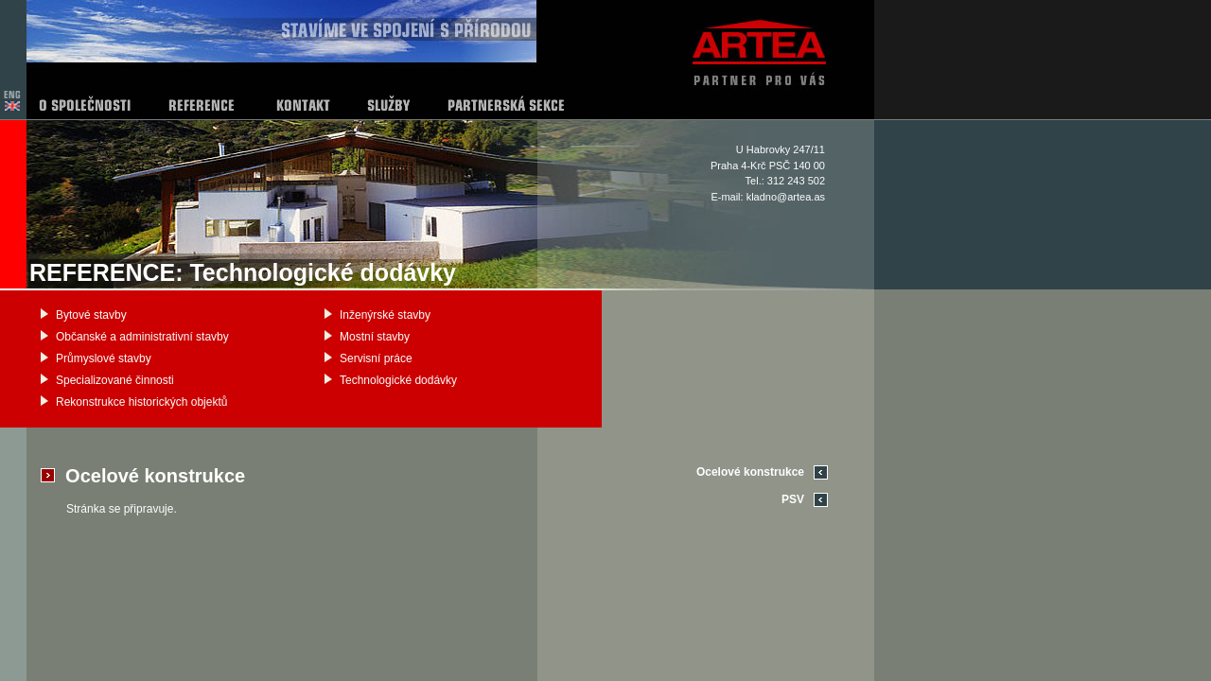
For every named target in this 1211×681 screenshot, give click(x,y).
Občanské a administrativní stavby (142, 336)
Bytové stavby (91, 315)
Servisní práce (376, 358)
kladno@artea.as (785, 196)
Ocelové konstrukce (750, 472)
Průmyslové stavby (103, 358)
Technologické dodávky (398, 380)
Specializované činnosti (115, 380)
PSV (792, 499)
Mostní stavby (375, 336)
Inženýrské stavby (385, 315)
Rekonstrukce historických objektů (141, 402)
